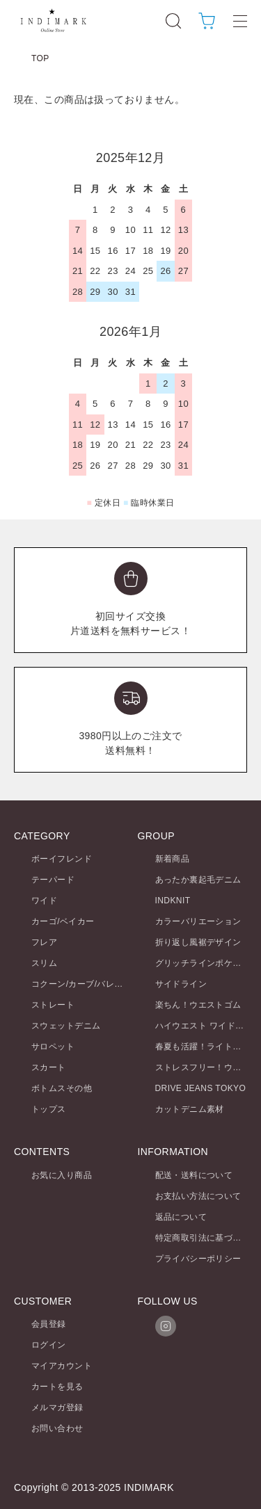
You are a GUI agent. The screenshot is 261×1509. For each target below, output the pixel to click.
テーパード (52, 880)
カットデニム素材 (189, 1109)
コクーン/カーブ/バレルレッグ (90, 984)
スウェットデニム (65, 1026)
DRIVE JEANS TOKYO (200, 1088)
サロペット (52, 1046)
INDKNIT (173, 900)
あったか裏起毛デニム (198, 880)
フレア (44, 942)
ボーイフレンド (61, 859)
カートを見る (57, 1386)
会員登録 (48, 1324)
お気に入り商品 (61, 1175)
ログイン (48, 1345)
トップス (48, 1109)
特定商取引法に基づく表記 (207, 1238)
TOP (40, 58)
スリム (44, 963)
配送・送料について (194, 1175)
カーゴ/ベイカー (63, 921)
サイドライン (181, 984)
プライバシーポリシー (198, 1259)
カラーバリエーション (198, 921)
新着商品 (172, 859)
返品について (181, 1217)
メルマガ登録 (57, 1407)
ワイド (44, 900)
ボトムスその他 (61, 1088)
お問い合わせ (57, 1428)
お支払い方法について (198, 1196)
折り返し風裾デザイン (198, 942)
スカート (48, 1067)
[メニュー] (240, 21)
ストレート (52, 1005)
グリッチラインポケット (203, 963)
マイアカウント (61, 1366)
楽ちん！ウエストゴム (198, 1005)
